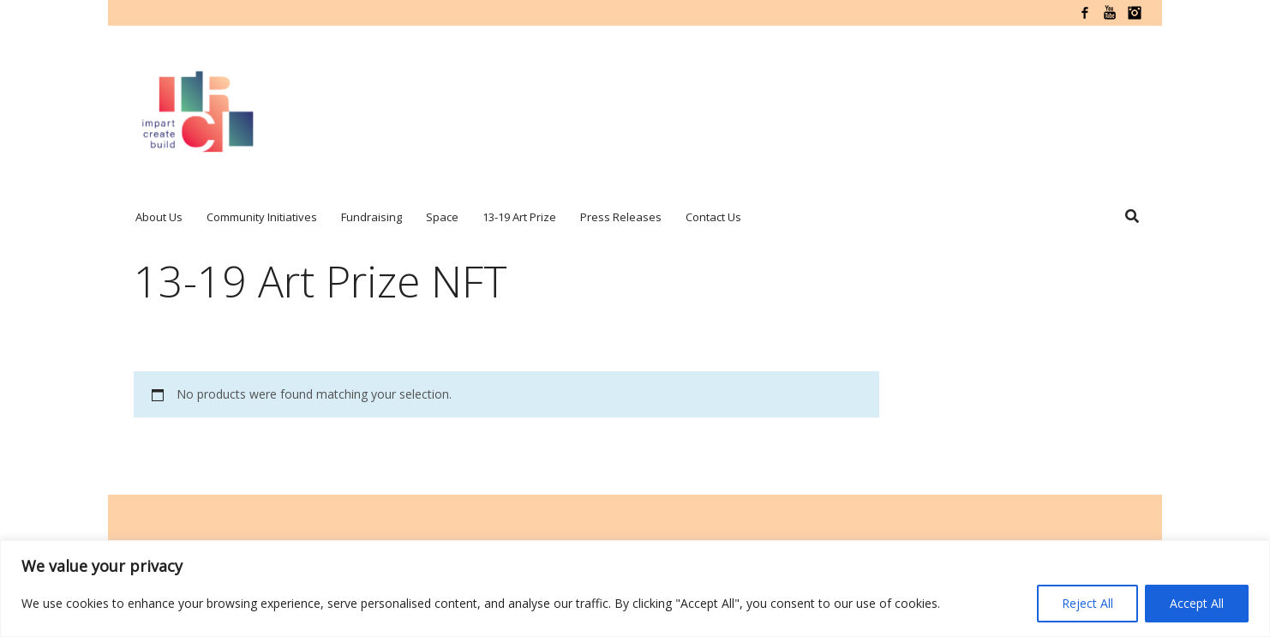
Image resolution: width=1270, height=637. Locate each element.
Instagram (1134, 13)
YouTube (1109, 13)
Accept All (1197, 603)
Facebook (1085, 13)
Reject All (1087, 603)
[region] (635, 588)
